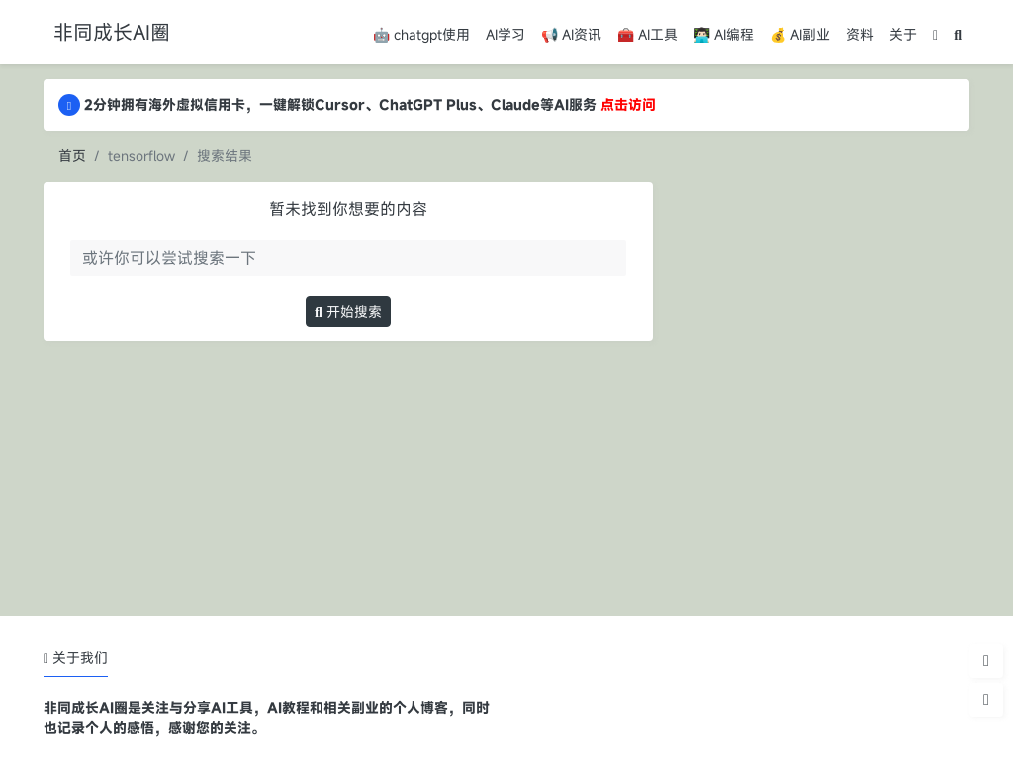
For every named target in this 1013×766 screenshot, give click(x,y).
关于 (903, 34)
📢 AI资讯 (571, 34)
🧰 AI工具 (647, 34)
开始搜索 (348, 311)
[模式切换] (935, 34)
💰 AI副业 (800, 34)
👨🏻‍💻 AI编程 (723, 34)
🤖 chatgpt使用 (421, 34)
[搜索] (957, 34)
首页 (72, 155)
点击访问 (628, 104)
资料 (860, 34)
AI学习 (505, 34)
